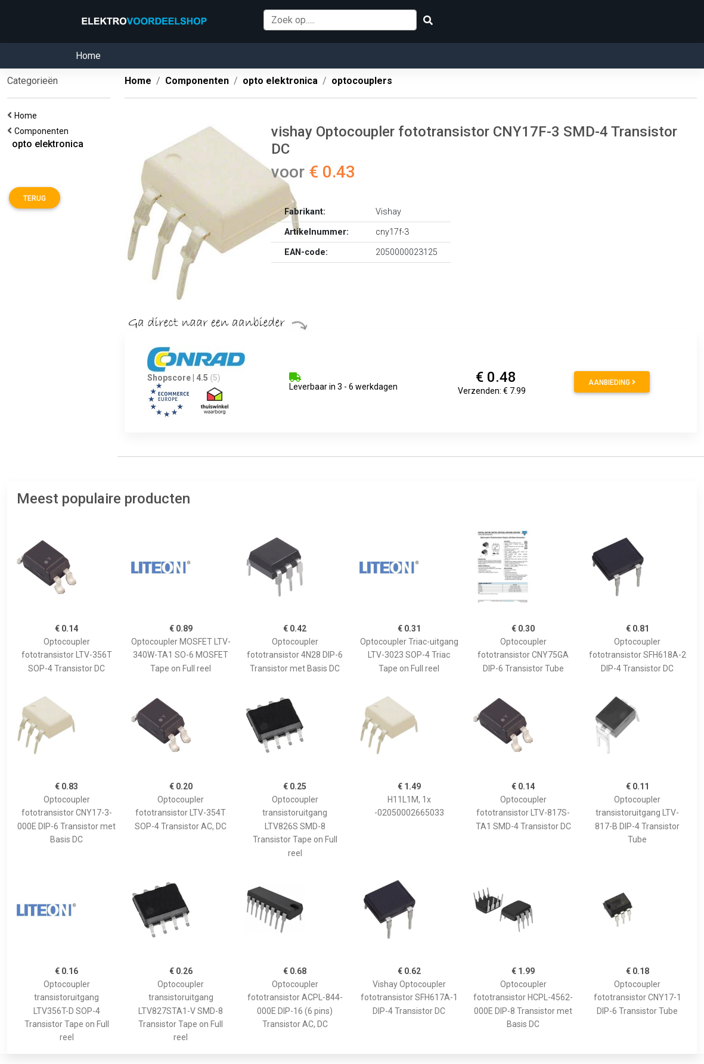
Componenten (43, 131)
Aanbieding (611, 382)
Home (88, 55)
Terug (34, 198)
